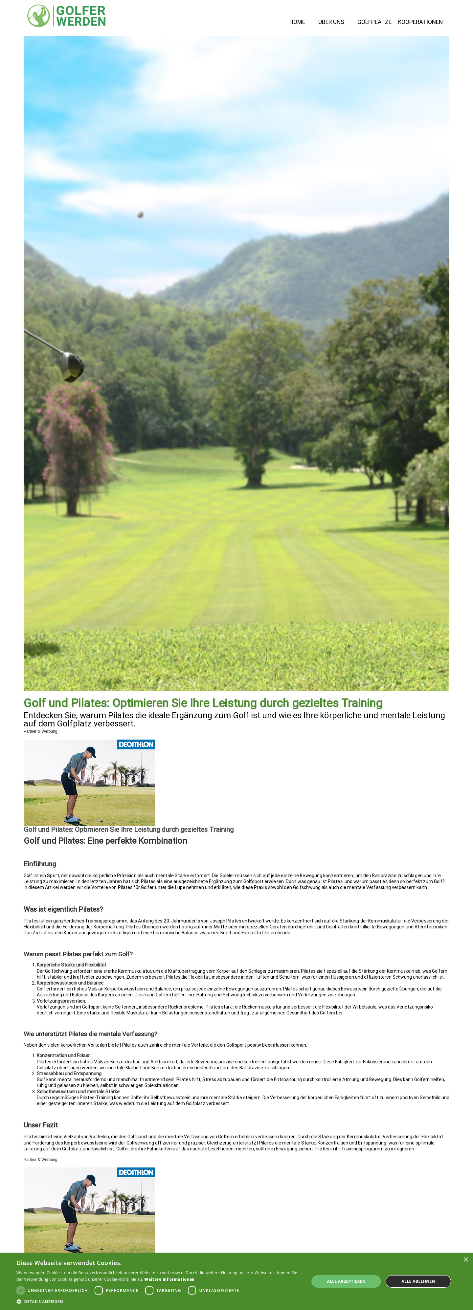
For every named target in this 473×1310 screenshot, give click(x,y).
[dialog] (236, 1281)
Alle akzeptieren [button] (346, 1281)
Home (297, 22)
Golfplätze (374, 22)
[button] (158, 1301)
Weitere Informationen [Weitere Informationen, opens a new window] (169, 1279)
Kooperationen (420, 22)
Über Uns (331, 22)
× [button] (465, 1259)
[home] (66, 16)
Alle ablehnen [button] (418, 1281)
